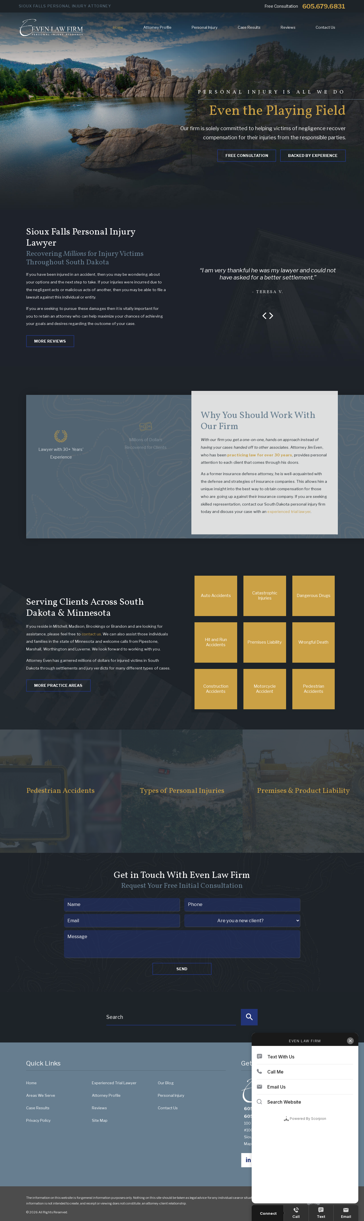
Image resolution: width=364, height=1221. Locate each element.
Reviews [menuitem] (288, 27)
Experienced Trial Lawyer (114, 1083)
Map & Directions (262, 1143)
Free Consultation (247, 155)
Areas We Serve (40, 1095)
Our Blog (166, 1083)
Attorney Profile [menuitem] (157, 27)
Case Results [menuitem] (249, 27)
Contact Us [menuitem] (325, 27)
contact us (91, 634)
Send (181, 969)
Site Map (99, 1120)
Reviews (99, 1108)
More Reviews (50, 341)
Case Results (37, 1108)
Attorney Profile (106, 1095)
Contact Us (168, 1108)
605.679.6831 (323, 6)
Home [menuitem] (118, 27)
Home (31, 1083)
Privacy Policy (38, 1120)
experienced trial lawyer (288, 518)
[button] (264, 316)
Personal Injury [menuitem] (205, 27)
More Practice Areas (58, 685)
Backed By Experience (313, 155)
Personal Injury (171, 1095)
